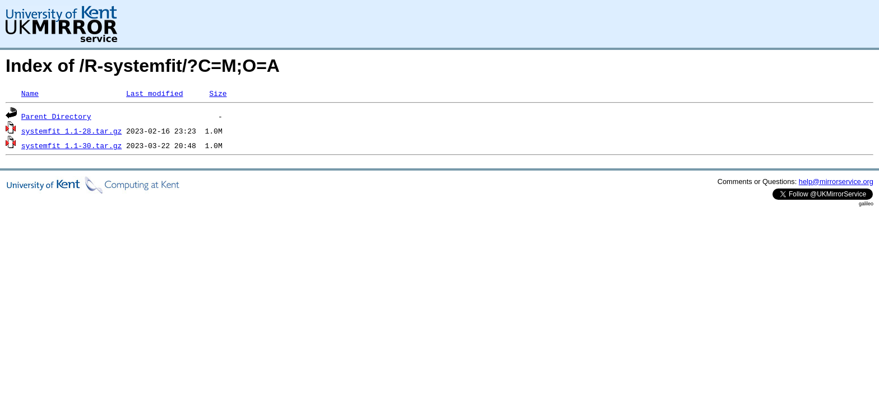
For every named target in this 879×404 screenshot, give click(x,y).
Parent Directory (56, 116)
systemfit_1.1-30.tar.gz (71, 145)
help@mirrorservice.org (836, 181)
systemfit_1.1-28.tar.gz (71, 131)
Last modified (154, 93)
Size (217, 93)
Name (30, 93)
